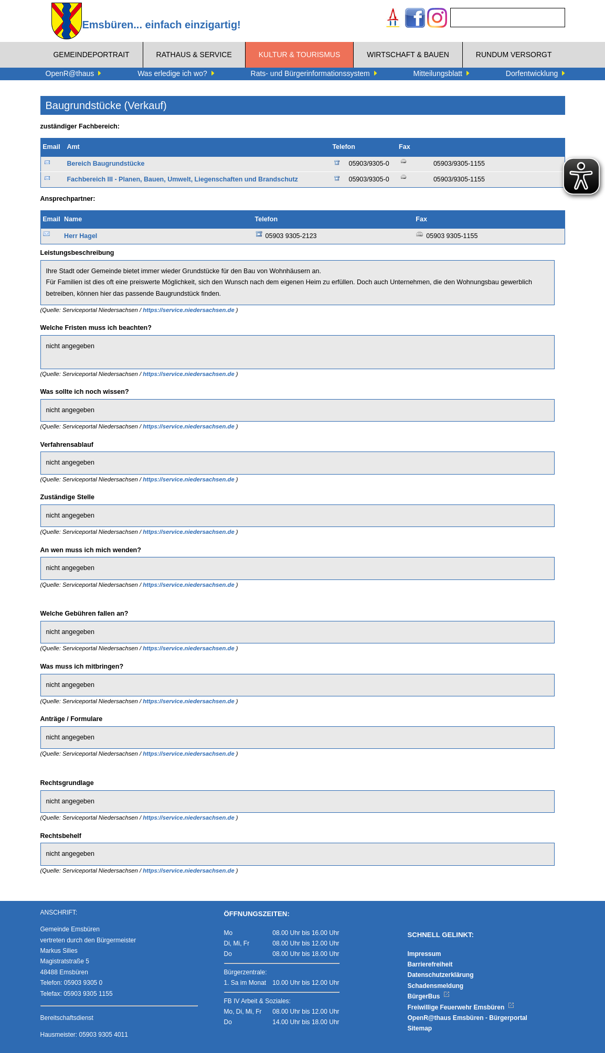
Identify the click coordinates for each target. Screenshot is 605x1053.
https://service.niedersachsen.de (189, 310)
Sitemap (420, 1028)
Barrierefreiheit (430, 964)
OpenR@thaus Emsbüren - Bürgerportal (467, 1018)
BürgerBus (429, 996)
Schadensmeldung (436, 986)
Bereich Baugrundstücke (105, 163)
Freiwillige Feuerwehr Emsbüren (461, 1007)
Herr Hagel (80, 236)
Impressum (424, 954)
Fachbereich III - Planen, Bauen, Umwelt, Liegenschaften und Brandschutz (182, 179)
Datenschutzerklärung (441, 975)
